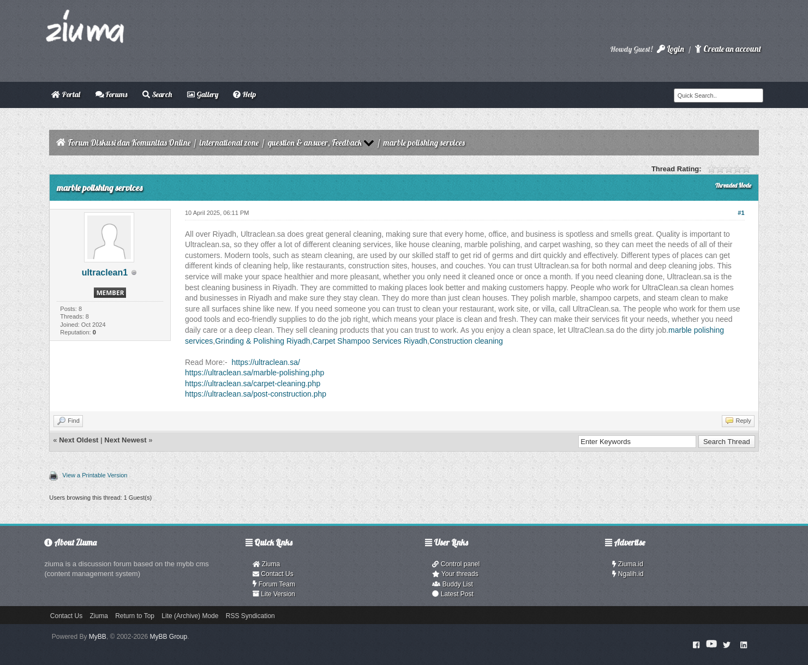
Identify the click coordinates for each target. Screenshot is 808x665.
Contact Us (273, 574)
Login (670, 49)
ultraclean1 (105, 272)
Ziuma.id (627, 564)
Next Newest (125, 440)
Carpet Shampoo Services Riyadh (369, 341)
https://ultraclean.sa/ (266, 362)
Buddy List (452, 584)
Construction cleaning (466, 341)
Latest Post (452, 594)
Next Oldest (78, 440)
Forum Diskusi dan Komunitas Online (129, 142)
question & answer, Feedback (315, 142)
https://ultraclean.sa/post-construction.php (255, 394)
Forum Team (274, 584)
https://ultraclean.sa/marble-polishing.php (254, 372)
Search (157, 94)
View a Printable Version (94, 475)
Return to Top (134, 616)
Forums (111, 94)
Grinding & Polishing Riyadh (262, 341)
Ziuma (266, 564)
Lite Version (274, 594)
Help (244, 94)
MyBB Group (168, 636)
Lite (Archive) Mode (189, 616)
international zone (229, 142)
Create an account (728, 49)
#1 (741, 212)
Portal (65, 94)
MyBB (97, 636)
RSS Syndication (250, 616)
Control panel (456, 564)
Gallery (202, 94)
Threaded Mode (733, 185)
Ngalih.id (628, 574)
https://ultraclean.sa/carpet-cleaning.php (252, 383)
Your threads (455, 574)
